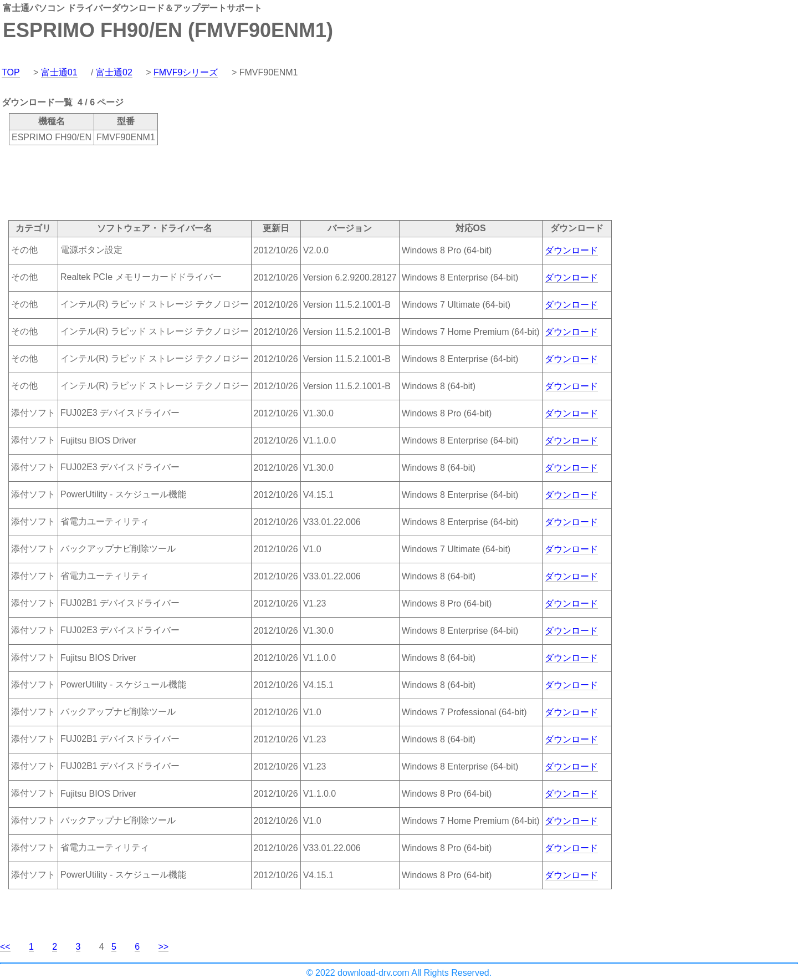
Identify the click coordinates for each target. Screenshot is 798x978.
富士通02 (114, 72)
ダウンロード (571, 250)
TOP (11, 72)
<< (5, 946)
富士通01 (59, 72)
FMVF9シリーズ (186, 72)
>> (163, 946)
